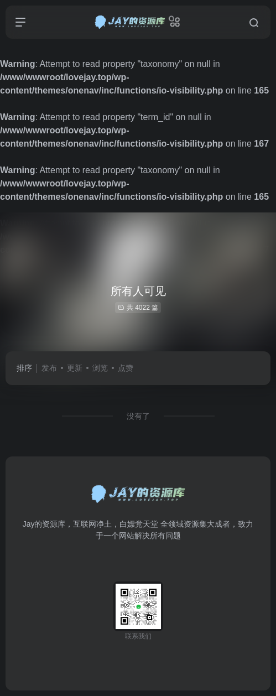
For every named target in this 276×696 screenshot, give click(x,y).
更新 (74, 367)
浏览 (100, 367)
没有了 (138, 416)
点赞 (125, 367)
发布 (49, 367)
